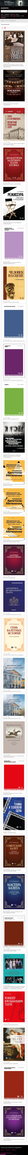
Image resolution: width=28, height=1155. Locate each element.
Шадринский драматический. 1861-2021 (12, 691)
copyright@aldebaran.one (6, 1152)
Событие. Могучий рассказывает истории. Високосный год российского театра (12, 513)
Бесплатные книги (5, 15)
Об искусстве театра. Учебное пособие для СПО (14, 341)
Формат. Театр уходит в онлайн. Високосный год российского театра (14, 485)
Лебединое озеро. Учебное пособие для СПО (13, 380)
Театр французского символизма (10, 1063)
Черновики (3, 17)
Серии (22, 15)
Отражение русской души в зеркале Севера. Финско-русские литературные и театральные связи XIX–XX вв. (13, 65)
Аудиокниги (7, 14)
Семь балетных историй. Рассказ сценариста (13, 654)
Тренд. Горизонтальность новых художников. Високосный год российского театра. (13, 541)
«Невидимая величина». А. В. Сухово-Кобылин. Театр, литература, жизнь (13, 756)
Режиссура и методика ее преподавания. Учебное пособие (12, 223)
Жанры (17, 14)
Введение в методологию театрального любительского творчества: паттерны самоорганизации (12, 456)
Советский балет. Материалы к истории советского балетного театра (12, 871)
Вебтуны (13, 14)
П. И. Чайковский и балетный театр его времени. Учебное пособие (14, 1140)
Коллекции (17, 15)
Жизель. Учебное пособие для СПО (11, 419)
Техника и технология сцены (9, 832)
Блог (11, 15)
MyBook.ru (14, 1149)
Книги (2, 14)
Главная (2, 20)
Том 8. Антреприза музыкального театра (12, 614)
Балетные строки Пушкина (9, 577)
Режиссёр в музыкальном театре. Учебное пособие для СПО (12, 794)
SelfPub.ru (8, 1149)
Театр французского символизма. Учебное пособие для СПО (12, 1103)
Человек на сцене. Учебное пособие (11, 302)
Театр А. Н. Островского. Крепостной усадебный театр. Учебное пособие (14, 144)
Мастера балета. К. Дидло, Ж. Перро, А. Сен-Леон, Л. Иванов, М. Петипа (13, 912)
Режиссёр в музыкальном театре (10, 1024)
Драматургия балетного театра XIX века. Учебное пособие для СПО (12, 263)
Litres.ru (2, 1149)
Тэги (7, 20)
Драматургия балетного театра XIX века (12, 184)
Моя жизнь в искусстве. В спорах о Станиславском (11, 104)
